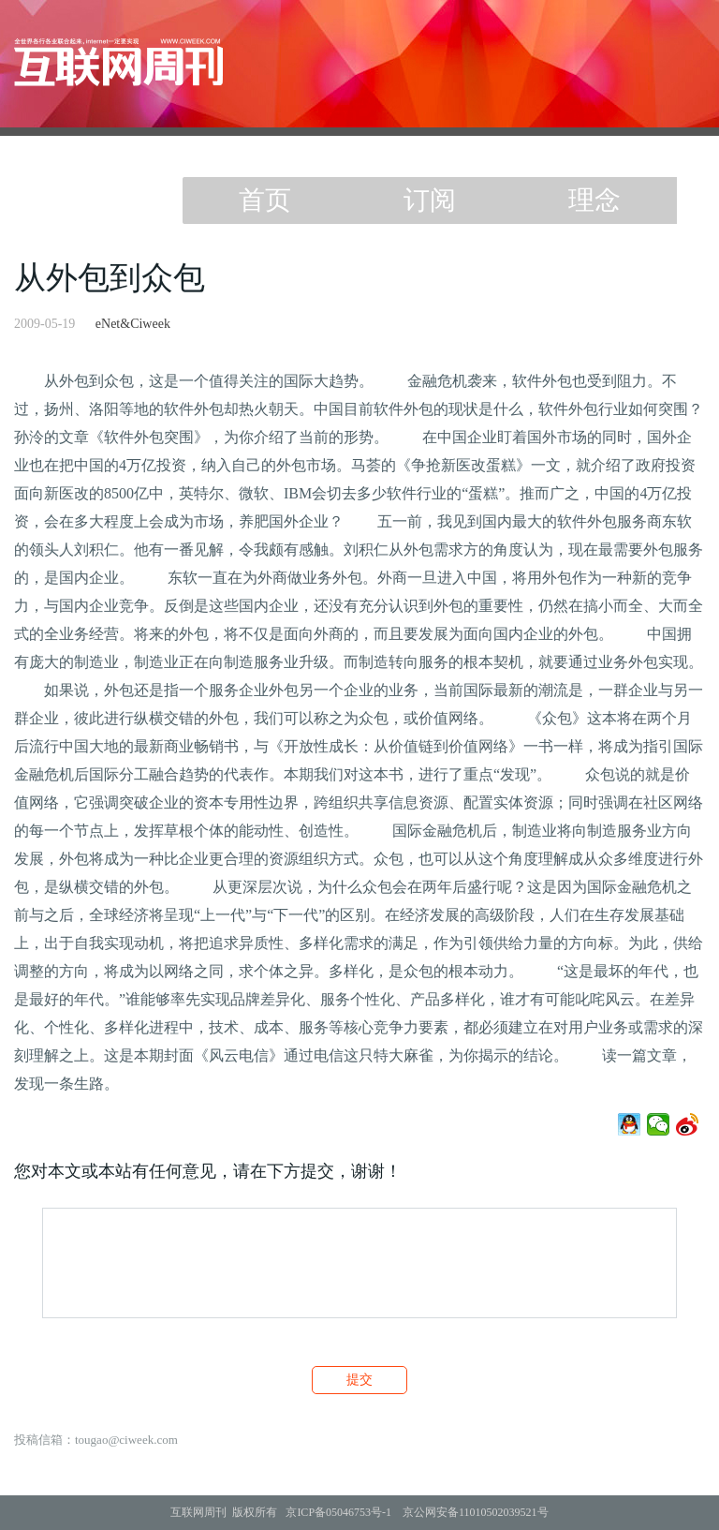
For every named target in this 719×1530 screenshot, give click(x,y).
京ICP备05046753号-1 (338, 1512)
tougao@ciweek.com (126, 1440)
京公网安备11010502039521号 (476, 1512)
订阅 (430, 200)
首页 (265, 200)
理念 (594, 200)
